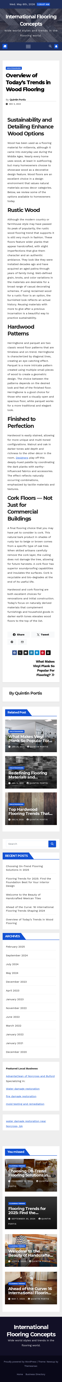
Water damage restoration (23, 1088)
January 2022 (15, 1034)
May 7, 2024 (19, 1299)
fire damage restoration (21, 1096)
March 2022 (13, 1025)
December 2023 (16, 981)
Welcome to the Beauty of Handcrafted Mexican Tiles (30, 1255)
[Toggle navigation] (28, 46)
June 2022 (13, 1016)
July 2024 (12, 964)
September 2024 (17, 955)
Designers (22, 457)
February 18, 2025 (23, 1181)
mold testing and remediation (25, 1104)
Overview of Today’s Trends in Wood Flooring (28, 82)
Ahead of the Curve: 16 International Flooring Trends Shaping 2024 (30, 1292)
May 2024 (12, 973)
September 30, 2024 (24, 1219)
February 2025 (15, 946)
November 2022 (16, 1008)
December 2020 (16, 1052)
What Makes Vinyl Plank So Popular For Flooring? (28, 740)
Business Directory (35, 1374)
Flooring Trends (17, 1166)
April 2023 (12, 990)
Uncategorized (14, 68)
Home (20, 1374)
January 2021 (14, 1043)
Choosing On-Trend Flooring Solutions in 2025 (28, 1175)
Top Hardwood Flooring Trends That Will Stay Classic (28, 813)
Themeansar (30, 1366)
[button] (50, 46)
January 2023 (15, 999)
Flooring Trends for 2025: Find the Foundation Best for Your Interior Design (28, 882)
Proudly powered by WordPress (20, 1361)
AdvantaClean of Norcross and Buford (30, 1076)
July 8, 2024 (19, 1261)
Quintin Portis (18, 99)
